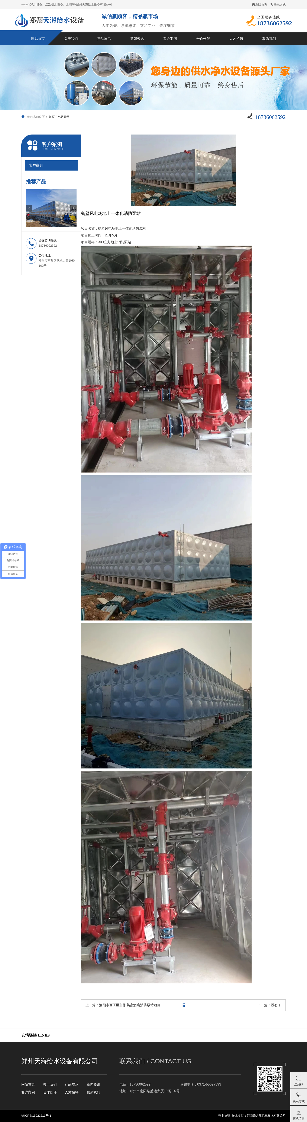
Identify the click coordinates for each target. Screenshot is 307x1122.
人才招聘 (71, 1092)
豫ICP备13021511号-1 (36, 1115)
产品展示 (63, 117)
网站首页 (28, 1084)
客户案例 (28, 1092)
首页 (52, 117)
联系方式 (278, 4)
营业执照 (224, 1115)
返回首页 (259, 4)
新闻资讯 (93, 1084)
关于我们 (50, 1084)
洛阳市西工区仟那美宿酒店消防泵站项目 (130, 1005)
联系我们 (93, 1092)
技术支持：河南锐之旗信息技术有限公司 (259, 1115)
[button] (29, 208)
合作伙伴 (50, 1092)
